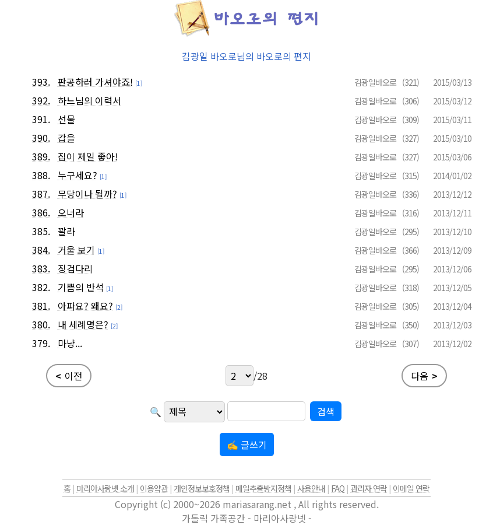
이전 (68, 376)
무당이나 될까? (87, 194)
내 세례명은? (83, 324)
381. (41, 306)
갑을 (66, 138)
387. (41, 194)
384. (41, 250)
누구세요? (77, 175)
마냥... (70, 343)
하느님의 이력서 (89, 100)
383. (41, 268)
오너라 (71, 212)
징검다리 (75, 268)
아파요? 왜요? (85, 306)
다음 (424, 376)
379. (41, 343)
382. (41, 287)
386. (41, 212)
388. (41, 175)
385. (41, 231)
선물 (66, 119)
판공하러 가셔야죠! (95, 82)
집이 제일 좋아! (88, 156)
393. (41, 82)
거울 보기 (76, 250)
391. (41, 119)
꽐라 (66, 231)
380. (41, 324)
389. (41, 156)
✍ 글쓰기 (247, 445)
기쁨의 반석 (81, 287)
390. (41, 138)
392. (41, 100)
